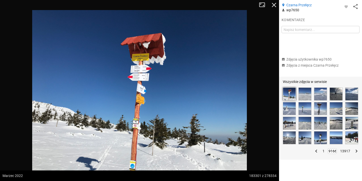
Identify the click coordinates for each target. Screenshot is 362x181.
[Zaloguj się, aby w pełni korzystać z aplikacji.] (346, 7)
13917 (345, 151)
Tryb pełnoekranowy (264, 5)
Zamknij (274, 5)
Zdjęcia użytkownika (307, 59)
